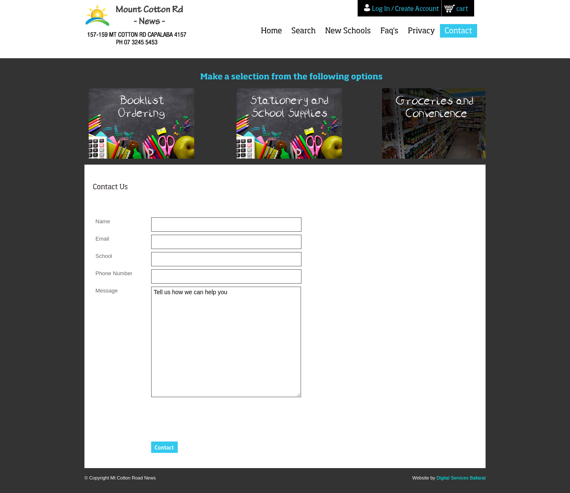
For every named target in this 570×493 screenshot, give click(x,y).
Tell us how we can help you (226, 342)
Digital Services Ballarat (461, 477)
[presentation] (215, 416)
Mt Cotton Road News (140, 25)
